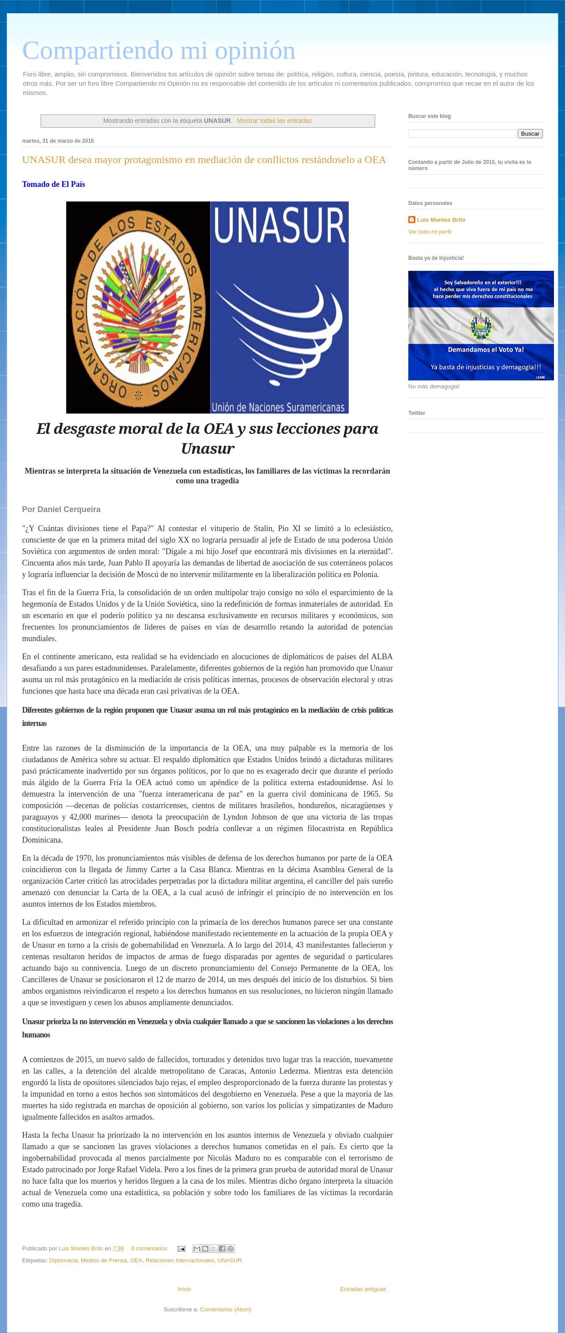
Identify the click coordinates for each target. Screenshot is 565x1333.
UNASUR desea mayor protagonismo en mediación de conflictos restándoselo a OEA (204, 159)
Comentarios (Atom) (225, 1309)
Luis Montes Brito (82, 1248)
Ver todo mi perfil (430, 231)
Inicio (184, 1289)
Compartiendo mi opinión (159, 50)
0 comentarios (149, 1248)
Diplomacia (63, 1260)
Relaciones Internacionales (180, 1260)
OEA (136, 1260)
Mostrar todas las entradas (274, 120)
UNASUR (230, 1260)
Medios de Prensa (104, 1260)
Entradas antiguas (363, 1289)
